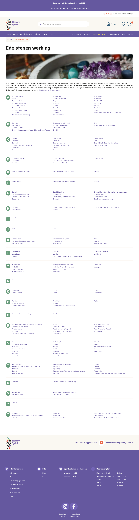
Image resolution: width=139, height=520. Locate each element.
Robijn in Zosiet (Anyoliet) (62, 329)
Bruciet (96, 123)
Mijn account (14, 473)
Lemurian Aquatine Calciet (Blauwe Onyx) (67, 256)
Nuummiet (16, 280)
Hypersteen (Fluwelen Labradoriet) (106, 207)
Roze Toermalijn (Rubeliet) (103, 329)
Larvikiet (56, 252)
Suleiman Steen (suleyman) (103, 346)
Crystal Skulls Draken (101, 145)
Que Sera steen (58, 314)
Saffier (14, 342)
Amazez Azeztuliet (18, 105)
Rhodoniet (15, 331)
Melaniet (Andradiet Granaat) (63, 267)
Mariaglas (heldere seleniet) (63, 265)
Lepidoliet (97, 254)
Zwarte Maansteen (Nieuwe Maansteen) (108, 413)
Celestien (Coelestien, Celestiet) (23, 145)
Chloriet (55, 147)
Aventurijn (97, 103)
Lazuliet (56, 254)
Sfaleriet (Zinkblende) (60, 342)
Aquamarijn (57, 110)
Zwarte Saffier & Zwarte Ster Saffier (106, 418)
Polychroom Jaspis (18, 305)
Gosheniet (15, 199)
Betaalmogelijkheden (17, 481)
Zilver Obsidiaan (18, 418)
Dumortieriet (98, 158)
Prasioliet (56, 301)
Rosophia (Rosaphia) (101, 324)
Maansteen (16, 265)
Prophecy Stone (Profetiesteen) (64, 305)
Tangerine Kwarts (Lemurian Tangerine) (26, 366)
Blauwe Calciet (17, 128)
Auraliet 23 (98, 101)
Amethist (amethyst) (19, 110)
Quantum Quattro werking (21, 314)
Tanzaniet (15, 369)
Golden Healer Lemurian (20, 197)
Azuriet (96, 110)
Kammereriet (16, 239)
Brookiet (56, 130)
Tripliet (96, 366)
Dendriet (15, 163)
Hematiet (15, 207)
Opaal (55, 293)
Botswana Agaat (59, 128)
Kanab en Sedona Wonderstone (23, 241)
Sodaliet (56, 351)
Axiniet (96, 105)
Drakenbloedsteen (59, 158)
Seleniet (15, 351)
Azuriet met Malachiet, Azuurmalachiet (107, 112)
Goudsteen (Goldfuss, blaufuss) (64, 197)
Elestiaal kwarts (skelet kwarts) (64, 171)
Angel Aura (57, 101)
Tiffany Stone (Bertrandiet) (62, 364)
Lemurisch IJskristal (101, 252)
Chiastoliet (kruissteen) (61, 145)
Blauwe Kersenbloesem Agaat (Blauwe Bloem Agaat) (31, 130)
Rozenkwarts (98, 331)
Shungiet (56, 344)
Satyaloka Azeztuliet (19, 344)
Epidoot (96, 171)
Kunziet (96, 241)
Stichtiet (56, 356)
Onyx (55, 290)
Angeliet (56, 103)
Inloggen (112, 24)
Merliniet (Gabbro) (59, 269)
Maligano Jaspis (17, 269)
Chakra (14, 150)
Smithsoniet (57, 349)
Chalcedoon (57, 138)
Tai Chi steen (16, 364)
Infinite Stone (17, 218)
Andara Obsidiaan (59, 98)
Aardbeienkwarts (18, 96)
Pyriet (96, 301)
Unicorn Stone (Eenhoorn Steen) (64, 382)
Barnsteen (15, 123)
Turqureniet (98, 371)
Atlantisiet (97, 98)
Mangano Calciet (18, 271)
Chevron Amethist (59, 143)
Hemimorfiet (16, 209)
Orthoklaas (98, 293)
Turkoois (97, 369)
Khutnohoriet (57, 241)
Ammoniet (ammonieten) (21, 115)
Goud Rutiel (57, 194)
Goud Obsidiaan (58, 192)
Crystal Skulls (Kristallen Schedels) (106, 143)
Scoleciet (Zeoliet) (18, 349)
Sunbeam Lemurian (101, 349)
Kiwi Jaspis (57, 243)
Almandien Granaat (19, 103)
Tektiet (14, 371)
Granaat (56, 199)
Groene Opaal (98, 194)
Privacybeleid (15, 488)
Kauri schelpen (17, 243)
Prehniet (56, 303)
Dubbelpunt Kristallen (60, 163)
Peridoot (15, 301)
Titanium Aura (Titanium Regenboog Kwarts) (69, 371)
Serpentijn (15, 356)
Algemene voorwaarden (18, 477)
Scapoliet (15, 346)
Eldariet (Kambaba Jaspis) (21, 171)
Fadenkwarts (16, 181)
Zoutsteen (56, 415)
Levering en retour (16, 484)
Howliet (55, 209)
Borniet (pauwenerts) (60, 125)
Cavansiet (15, 143)
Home (9, 39)
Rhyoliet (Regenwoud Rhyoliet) (23, 333)
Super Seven (98, 351)
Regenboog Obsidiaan (20, 327)
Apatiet (55, 105)
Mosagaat (97, 267)
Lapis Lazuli (16, 254)
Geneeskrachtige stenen (20, 194)
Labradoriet (16, 252)
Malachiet (15, 267)
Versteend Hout (17, 394)
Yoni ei (14, 403)
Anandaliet (57, 96)
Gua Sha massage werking (103, 199)
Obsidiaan (15, 290)
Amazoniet (16, 108)
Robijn (55, 324)
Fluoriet (96, 181)
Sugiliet (96, 344)
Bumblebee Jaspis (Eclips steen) (105, 125)
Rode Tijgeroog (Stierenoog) (63, 331)
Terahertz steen (17, 373)
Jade (13, 228)
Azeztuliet (97, 108)
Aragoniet (56, 112)
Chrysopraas (98, 138)
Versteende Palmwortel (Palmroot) (65, 392)
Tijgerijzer (56, 366)
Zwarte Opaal (98, 415)
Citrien (96, 141)
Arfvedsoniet (98, 96)
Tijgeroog (56, 369)
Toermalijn (56, 373)
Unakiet (15, 382)
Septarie (15, 353)
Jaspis (55, 228)
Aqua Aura (57, 108)
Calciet (14, 138)
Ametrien (15, 112)
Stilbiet (96, 342)
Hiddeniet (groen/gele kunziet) (64, 207)
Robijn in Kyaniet (59, 327)
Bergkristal (16, 125)
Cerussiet (15, 147)
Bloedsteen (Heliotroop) (61, 123)
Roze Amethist (99, 327)
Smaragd (56, 346)
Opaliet (96, 290)
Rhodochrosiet (17, 329)
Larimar (15, 256)
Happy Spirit (75, 514)
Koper (96, 239)
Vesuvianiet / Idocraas (61, 394)
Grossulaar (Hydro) (100, 197)
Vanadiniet (16, 392)
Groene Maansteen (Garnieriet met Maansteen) (110, 192)
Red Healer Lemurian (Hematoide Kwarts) (27, 324)
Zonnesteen (57, 413)
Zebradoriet (16, 413)
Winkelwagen (15, 492)
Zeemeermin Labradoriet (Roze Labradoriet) (27, 415)
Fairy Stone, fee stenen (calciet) (64, 181)
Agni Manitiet (17, 101)
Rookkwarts (57, 333)
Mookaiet (56, 271)
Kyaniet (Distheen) (100, 243)
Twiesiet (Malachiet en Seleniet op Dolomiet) (109, 373)
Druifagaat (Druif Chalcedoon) (63, 160)
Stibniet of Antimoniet (61, 353)
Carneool (15, 141)
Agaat (14, 98)
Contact (12, 496)
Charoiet (56, 141)
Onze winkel (46, 477)
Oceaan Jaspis (17, 293)
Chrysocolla (57, 150)
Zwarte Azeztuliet (59, 418)
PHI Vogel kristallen (19, 303)
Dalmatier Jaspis (18, 158)
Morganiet (97, 265)
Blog (44, 473)
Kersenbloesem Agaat (61, 239)
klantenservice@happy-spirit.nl (50, 90)
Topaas (96, 364)
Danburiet (15, 160)
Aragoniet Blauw (59, 115)
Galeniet (15, 192)
